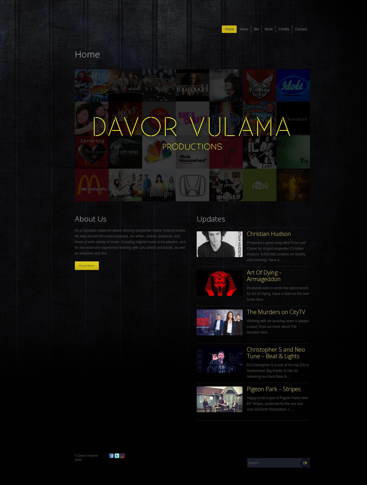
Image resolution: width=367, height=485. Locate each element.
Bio (256, 29)
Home (229, 29)
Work (269, 29)
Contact (301, 29)
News (244, 29)
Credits (283, 29)
